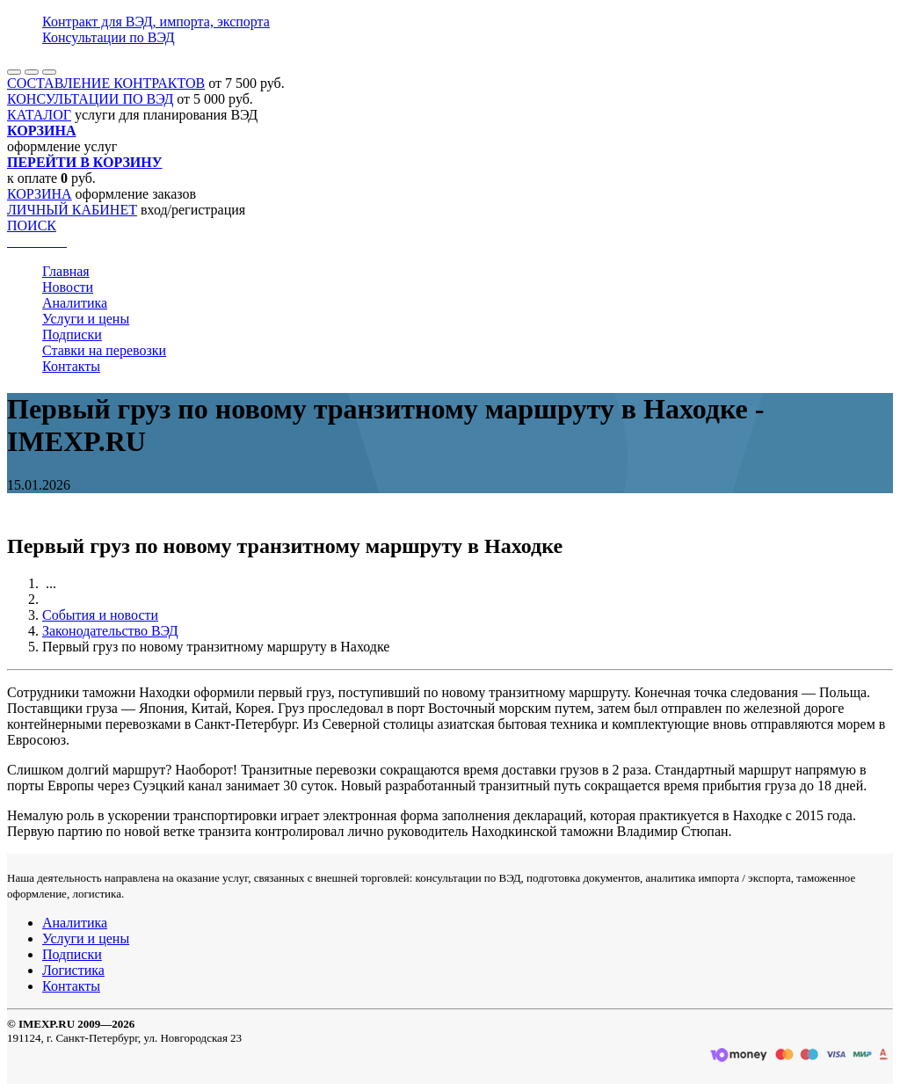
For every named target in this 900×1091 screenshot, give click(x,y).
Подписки (72, 334)
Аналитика (74, 302)
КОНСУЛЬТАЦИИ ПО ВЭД (90, 98)
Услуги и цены (85, 318)
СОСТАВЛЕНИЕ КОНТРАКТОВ (106, 83)
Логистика (73, 970)
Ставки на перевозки (104, 350)
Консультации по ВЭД (108, 37)
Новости (67, 287)
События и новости (100, 614)
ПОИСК (31, 225)
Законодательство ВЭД (110, 630)
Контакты (71, 366)
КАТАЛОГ (39, 114)
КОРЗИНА (39, 193)
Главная (66, 271)
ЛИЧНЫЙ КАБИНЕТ (72, 209)
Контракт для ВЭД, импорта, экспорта (156, 21)
